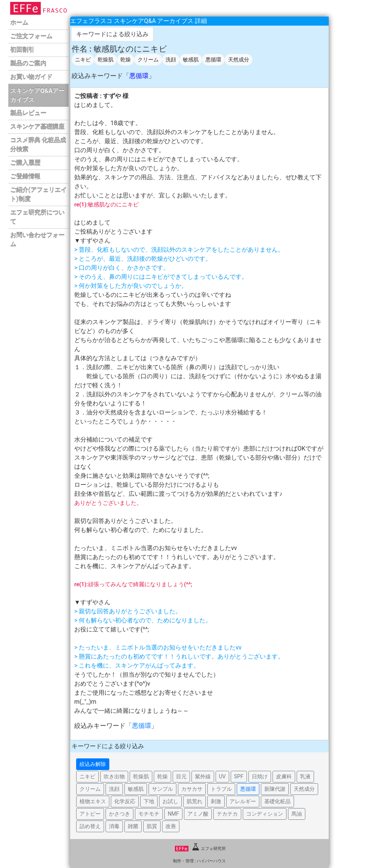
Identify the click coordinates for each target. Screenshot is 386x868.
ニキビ (83, 60)
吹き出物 (114, 776)
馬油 (296, 814)
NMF (173, 814)
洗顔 (170, 60)
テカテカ (227, 814)
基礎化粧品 (277, 801)
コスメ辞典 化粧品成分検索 (38, 145)
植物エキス (93, 801)
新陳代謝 (274, 789)
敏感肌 (191, 60)
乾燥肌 (105, 60)
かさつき (119, 814)
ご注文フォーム (31, 36)
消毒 (114, 826)
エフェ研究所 (200, 848)
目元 (181, 776)
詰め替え (90, 826)
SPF (239, 776)
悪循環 (213, 60)
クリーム (148, 60)
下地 (149, 801)
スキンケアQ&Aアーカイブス (37, 95)
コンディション (264, 814)
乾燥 (125, 60)
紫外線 (203, 776)
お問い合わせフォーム (37, 240)
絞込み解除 (93, 764)
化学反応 (124, 801)
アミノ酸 (197, 814)
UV (222, 776)
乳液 (305, 776)
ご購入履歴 (25, 163)
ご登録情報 (25, 176)
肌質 (152, 826)
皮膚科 (284, 776)
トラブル (221, 789)
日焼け (260, 776)
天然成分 (238, 60)
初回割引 (22, 49)
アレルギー (243, 801)
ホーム (19, 22)
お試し (170, 801)
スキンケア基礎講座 (37, 126)
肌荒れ (194, 801)
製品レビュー (28, 113)
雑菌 (133, 826)
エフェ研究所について (37, 217)
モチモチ (148, 814)
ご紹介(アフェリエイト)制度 (38, 194)
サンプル (162, 789)
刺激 (216, 801)
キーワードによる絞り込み (112, 34)
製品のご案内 (28, 63)
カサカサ (191, 789)
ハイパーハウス (211, 861)
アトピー (90, 814)
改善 (170, 826)
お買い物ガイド (31, 77)
